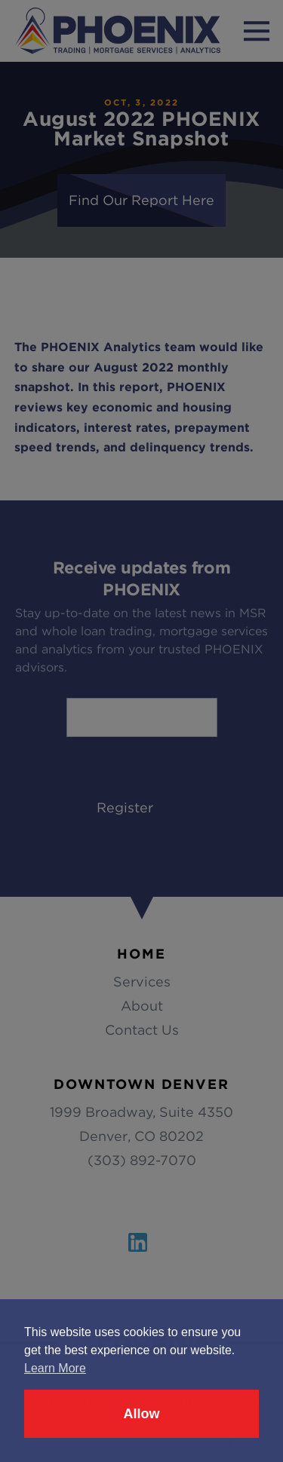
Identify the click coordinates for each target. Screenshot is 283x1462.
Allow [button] (142, 1413)
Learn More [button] (55, 1368)
